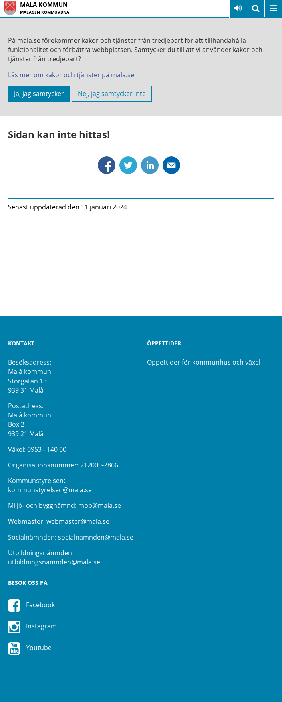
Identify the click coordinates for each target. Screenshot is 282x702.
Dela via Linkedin (150, 165)
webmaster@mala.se (77, 521)
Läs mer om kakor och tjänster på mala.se (71, 74)
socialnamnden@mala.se (95, 537)
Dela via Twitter (128, 165)
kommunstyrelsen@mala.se (50, 489)
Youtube (30, 648)
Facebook (31, 605)
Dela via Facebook (106, 165)
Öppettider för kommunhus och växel (203, 362)
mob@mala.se (99, 505)
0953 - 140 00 (46, 449)
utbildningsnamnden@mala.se (54, 562)
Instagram (32, 627)
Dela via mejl (171, 165)
